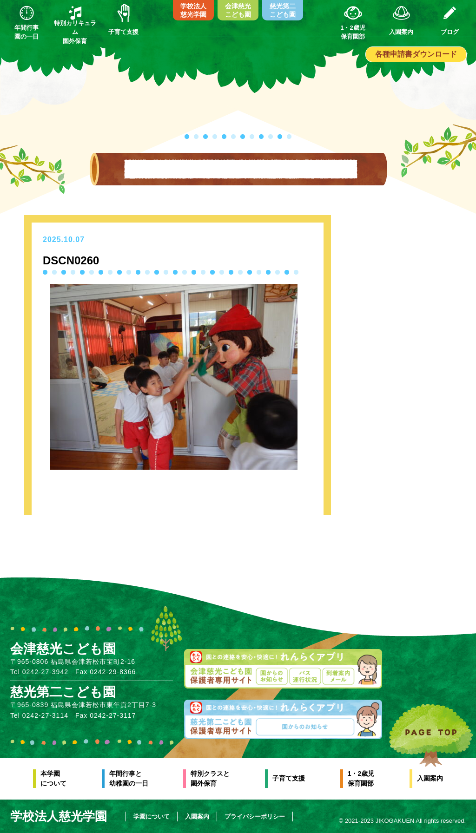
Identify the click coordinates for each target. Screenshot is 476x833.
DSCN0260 (71, 260)
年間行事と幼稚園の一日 (128, 778)
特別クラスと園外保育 (210, 778)
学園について (151, 816)
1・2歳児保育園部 (361, 778)
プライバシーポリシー (255, 816)
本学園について (53, 778)
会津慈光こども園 (238, 10)
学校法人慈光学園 (193, 10)
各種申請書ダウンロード (416, 54)
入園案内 (430, 778)
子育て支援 (288, 778)
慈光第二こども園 (283, 10)
